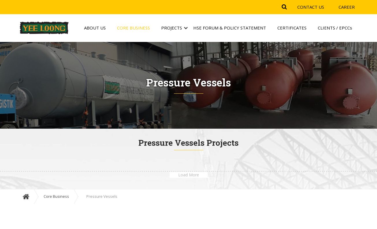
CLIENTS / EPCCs (335, 28)
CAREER (347, 7)
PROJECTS (171, 28)
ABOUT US (95, 28)
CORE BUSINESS (133, 28)
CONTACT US (310, 7)
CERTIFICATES (292, 28)
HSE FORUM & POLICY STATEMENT (229, 28)
